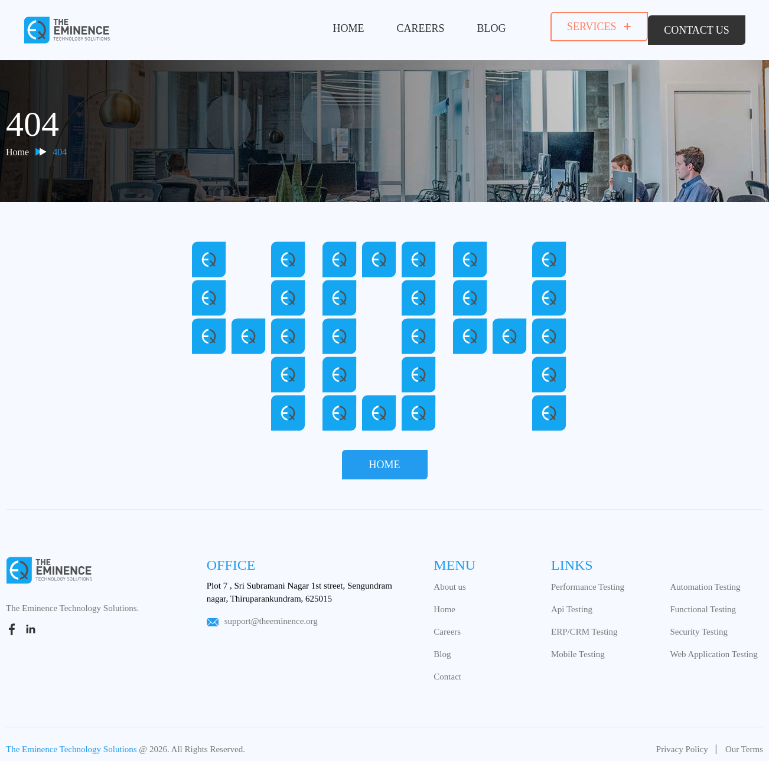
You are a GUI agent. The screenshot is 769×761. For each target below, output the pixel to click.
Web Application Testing (713, 647)
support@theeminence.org (262, 614)
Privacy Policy (682, 742)
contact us (696, 26)
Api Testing (571, 602)
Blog (478, 25)
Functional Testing (703, 602)
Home (335, 25)
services (586, 26)
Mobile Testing (578, 647)
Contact (447, 669)
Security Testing (698, 624)
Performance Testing (587, 579)
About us (450, 579)
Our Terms (744, 742)
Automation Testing (705, 579)
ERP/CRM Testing (584, 624)
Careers (408, 25)
